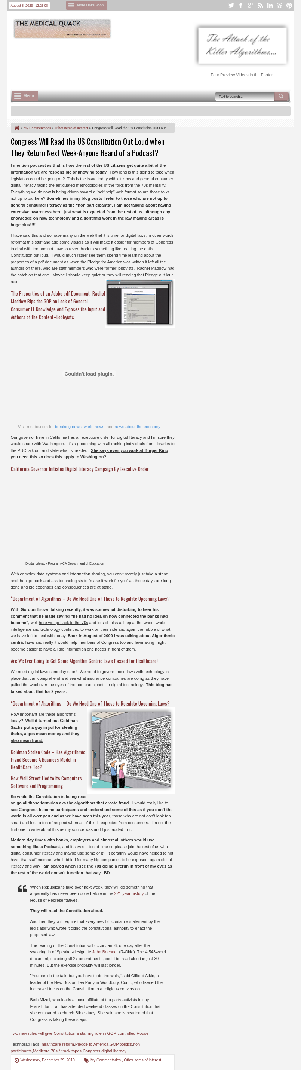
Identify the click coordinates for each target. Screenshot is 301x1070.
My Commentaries (106, 1060)
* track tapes (70, 1051)
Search (281, 96)
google (250, 5)
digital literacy (113, 1051)
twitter (231, 5)
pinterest (289, 5)
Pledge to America (91, 1044)
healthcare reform (58, 1044)
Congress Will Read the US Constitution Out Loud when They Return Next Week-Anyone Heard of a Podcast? (88, 147)
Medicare (41, 1051)
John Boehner (105, 952)
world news (94, 426)
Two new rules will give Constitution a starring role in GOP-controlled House (80, 1033)
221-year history (129, 893)
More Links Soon (90, 5)
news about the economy (137, 426)
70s (54, 1051)
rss (260, 5)
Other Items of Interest (142, 1060)
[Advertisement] (147, 60)
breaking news (68, 426)
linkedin (270, 5)
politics (125, 1044)
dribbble (280, 5)
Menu (29, 96)
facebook (241, 5)
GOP (114, 1044)
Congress (91, 1051)
